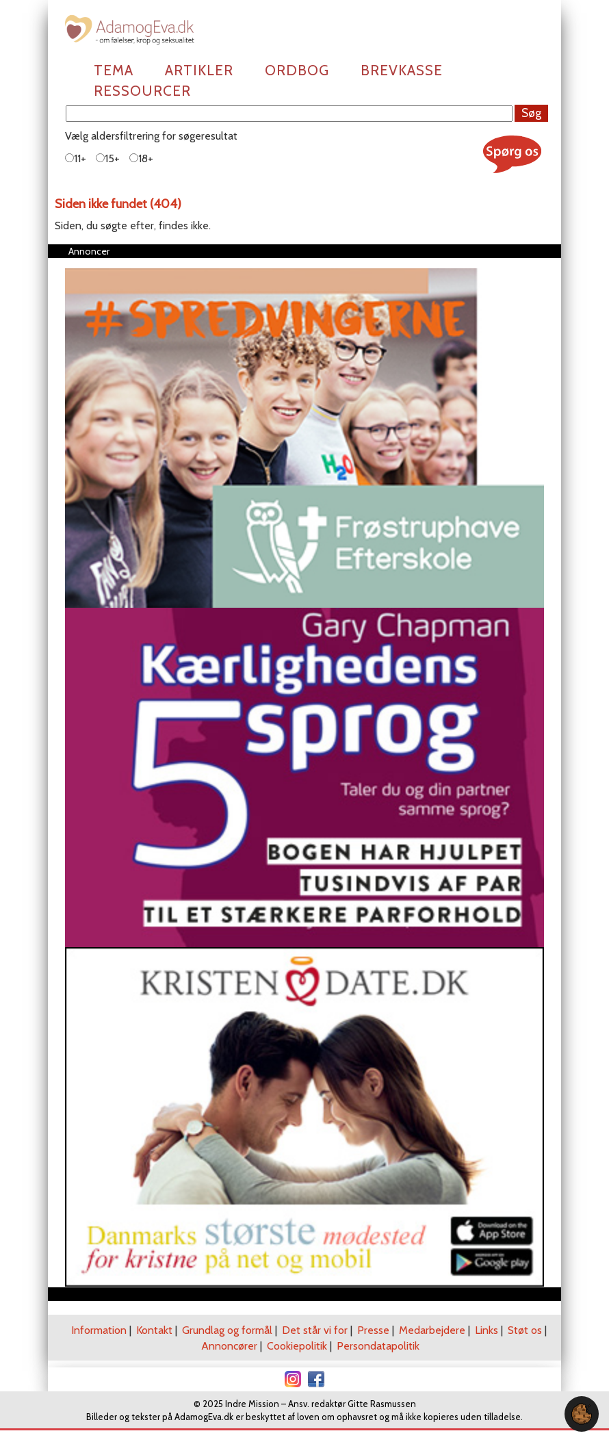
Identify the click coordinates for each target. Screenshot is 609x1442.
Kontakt (154, 1330)
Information (99, 1330)
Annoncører (229, 1345)
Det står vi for (315, 1330)
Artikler (199, 70)
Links (486, 1330)
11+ (75, 158)
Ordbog (297, 70)
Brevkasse (402, 70)
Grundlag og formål (227, 1330)
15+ (108, 158)
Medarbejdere (432, 1330)
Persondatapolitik (378, 1345)
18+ (141, 158)
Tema (113, 70)
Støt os (525, 1330)
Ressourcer (142, 90)
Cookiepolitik (297, 1345)
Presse (373, 1330)
